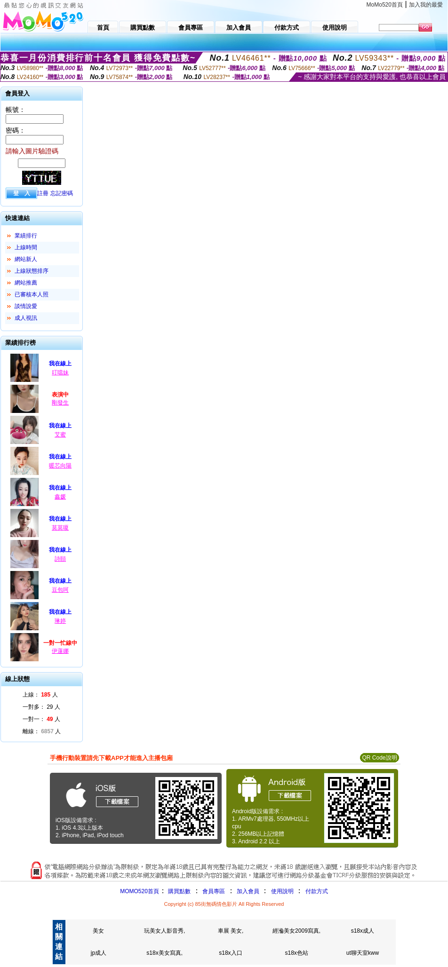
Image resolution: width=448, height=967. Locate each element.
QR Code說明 (379, 757)
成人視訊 (26, 318)
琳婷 (60, 621)
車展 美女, (231, 930)
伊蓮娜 (60, 651)
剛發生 (60, 402)
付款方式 (316, 891)
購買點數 (179, 891)
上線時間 (26, 247)
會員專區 (213, 891)
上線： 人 (40, 694)
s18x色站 (296, 953)
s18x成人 (362, 930)
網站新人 (26, 259)
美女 (98, 930)
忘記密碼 (61, 193)
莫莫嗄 (60, 527)
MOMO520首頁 (139, 891)
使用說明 (282, 891)
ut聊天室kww (362, 953)
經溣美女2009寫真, (296, 930)
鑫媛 (60, 496)
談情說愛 (26, 306)
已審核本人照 (31, 294)
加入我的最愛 (426, 4)
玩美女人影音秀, (164, 930)
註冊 (42, 193)
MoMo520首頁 (385, 4)
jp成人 (98, 953)
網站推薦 (26, 282)
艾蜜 (60, 434)
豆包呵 (60, 590)
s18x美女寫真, (164, 953)
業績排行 (26, 235)
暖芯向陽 (60, 465)
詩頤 (60, 558)
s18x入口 (230, 953)
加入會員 (248, 891)
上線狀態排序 (31, 271)
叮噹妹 (60, 372)
